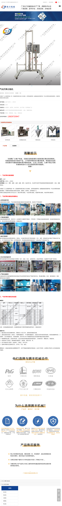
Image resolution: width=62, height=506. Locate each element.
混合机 (4, 495)
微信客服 (51, 2)
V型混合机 (53, 139)
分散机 (4, 498)
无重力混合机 (7, 481)
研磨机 (4, 501)
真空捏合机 (7, 139)
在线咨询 (45, 2)
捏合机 (4, 492)
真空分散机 (6, 484)
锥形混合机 (38, 139)
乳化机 (4, 503)
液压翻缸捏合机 (22, 139)
